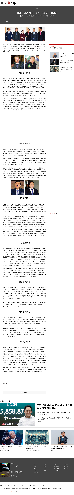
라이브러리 (56, 468)
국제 (45, 466)
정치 (35, 464)
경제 (45, 464)
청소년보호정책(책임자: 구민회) (42, 485)
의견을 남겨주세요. (8, 387)
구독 (61, 48)
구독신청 (66, 466)
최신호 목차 (56, 466)
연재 (55, 464)
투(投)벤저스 (54, 48)
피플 (45, 470)
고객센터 (22, 485)
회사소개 (6, 485)
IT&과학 (45, 468)
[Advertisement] (13, 126)
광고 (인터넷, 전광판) (12, 485)
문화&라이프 (36, 468)
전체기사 (36, 472)
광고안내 (66, 468)
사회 (35, 466)
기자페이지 (56, 470)
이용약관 (26, 485)
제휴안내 (18, 485)
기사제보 (66, 464)
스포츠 (35, 470)
